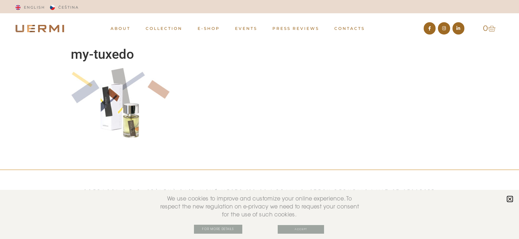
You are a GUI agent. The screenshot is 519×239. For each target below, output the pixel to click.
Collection (164, 28)
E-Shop (209, 28)
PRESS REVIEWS (295, 28)
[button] (509, 199)
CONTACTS (349, 28)
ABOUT (120, 28)
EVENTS (246, 28)
